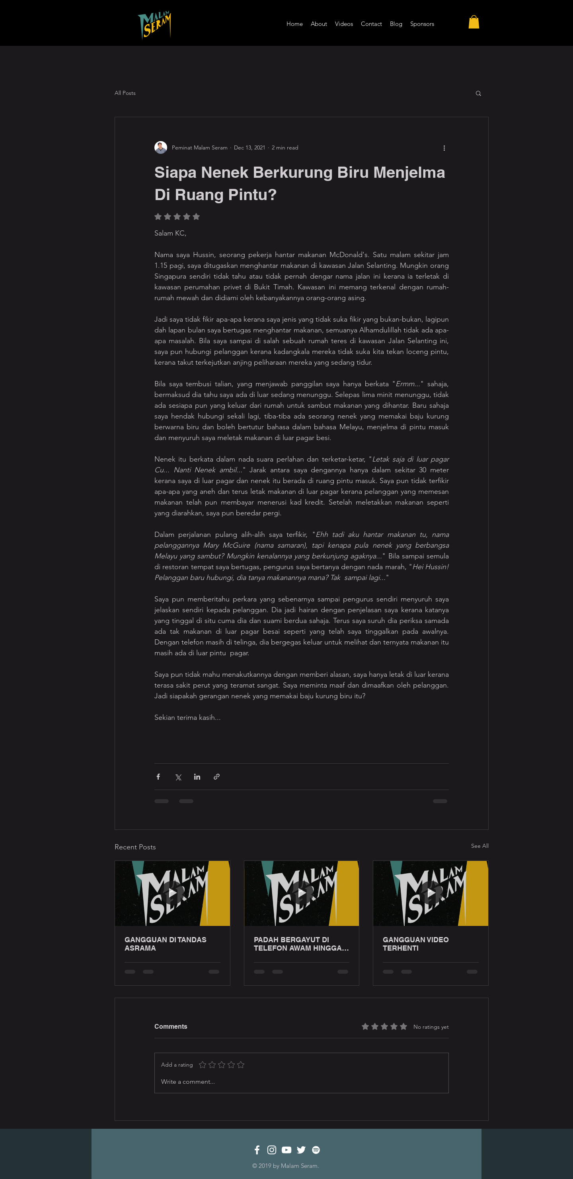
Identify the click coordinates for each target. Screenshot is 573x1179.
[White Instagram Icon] (272, 1150)
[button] (473, 21)
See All (480, 845)
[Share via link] (216, 776)
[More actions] (444, 147)
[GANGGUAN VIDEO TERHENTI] (430, 893)
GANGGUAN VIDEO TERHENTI (416, 943)
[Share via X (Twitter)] (177, 776)
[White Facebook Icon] (257, 1150)
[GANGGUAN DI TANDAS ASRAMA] (172, 893)
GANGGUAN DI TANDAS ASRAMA (166, 943)
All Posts (125, 92)
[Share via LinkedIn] (197, 776)
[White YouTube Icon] (286, 1150)
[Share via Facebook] (158, 776)
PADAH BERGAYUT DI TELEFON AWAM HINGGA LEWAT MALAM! (298, 943)
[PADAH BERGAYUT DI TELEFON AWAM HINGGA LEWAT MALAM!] (301, 893)
